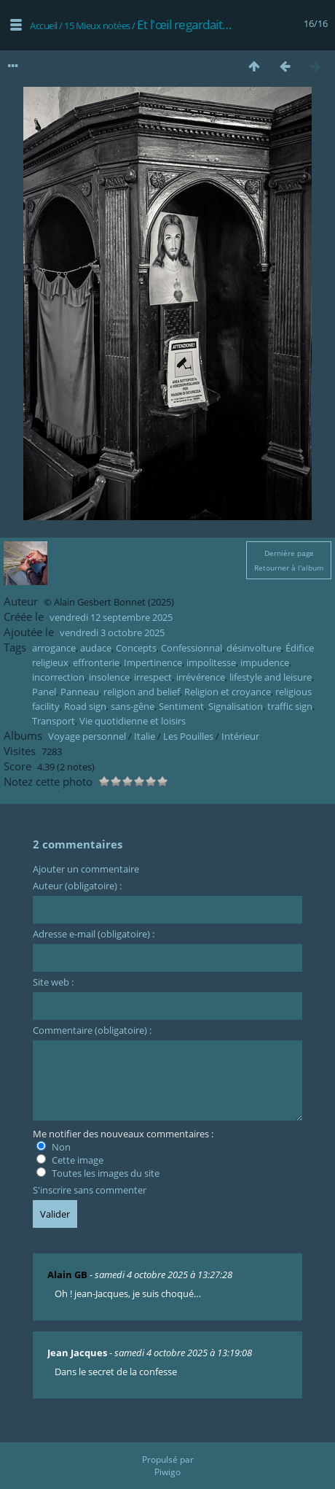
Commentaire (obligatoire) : (92, 1030)
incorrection (58, 677)
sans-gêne (132, 706)
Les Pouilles (188, 736)
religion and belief (141, 691)
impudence (264, 662)
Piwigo (167, 1472)
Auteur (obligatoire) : (77, 885)
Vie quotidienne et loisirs (132, 720)
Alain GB (67, 1274)
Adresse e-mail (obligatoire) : (93, 933)
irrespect (153, 677)
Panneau (79, 691)
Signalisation (235, 706)
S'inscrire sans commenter (89, 1189)
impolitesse (211, 662)
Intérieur (240, 736)
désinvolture (253, 647)
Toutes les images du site (97, 1173)
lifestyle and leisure (270, 677)
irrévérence (200, 677)
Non (53, 1146)
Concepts (136, 647)
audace (95, 647)
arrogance (54, 647)
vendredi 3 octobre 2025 (112, 632)
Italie (144, 736)
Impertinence (153, 662)
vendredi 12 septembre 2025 (111, 617)
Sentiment (181, 706)
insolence (109, 677)
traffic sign (289, 706)
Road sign (85, 706)
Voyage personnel (87, 736)
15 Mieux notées (97, 25)
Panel (44, 691)
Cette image (69, 1160)
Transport (53, 720)
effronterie (96, 662)
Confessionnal (191, 647)
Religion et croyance (227, 691)
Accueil (44, 25)
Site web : (53, 982)
